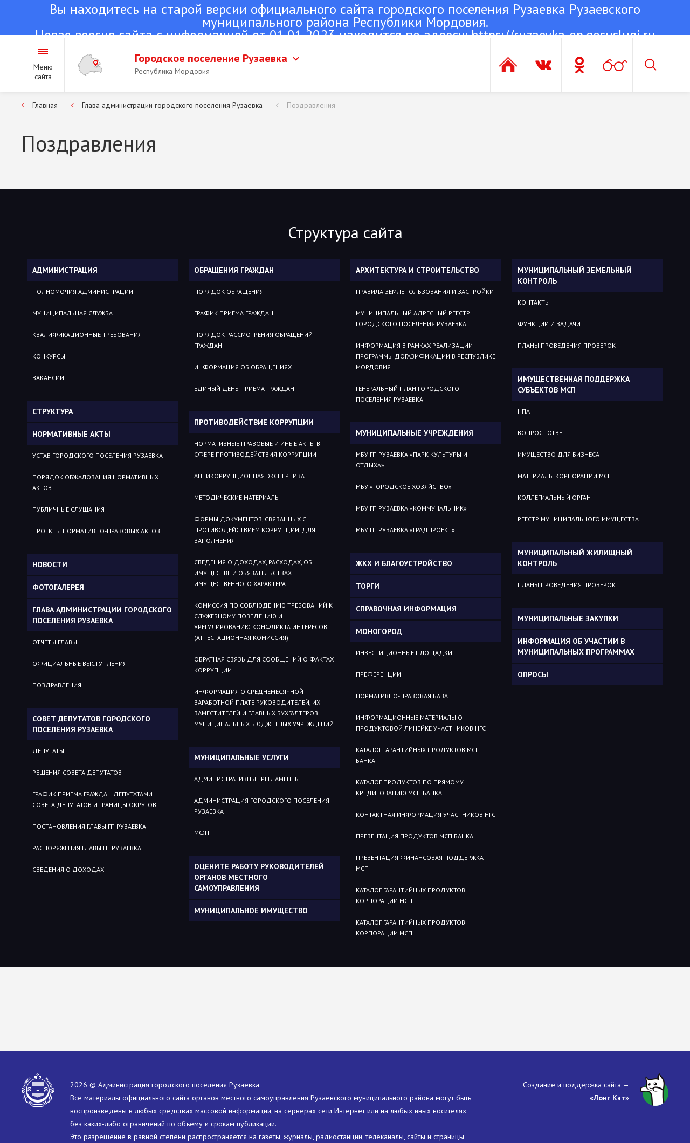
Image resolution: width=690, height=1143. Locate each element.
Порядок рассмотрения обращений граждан (253, 339)
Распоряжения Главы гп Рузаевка (86, 848)
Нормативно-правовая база (402, 696)
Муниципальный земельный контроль (575, 275)
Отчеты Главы (54, 642)
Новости (49, 564)
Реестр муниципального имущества (578, 519)
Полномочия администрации (82, 291)
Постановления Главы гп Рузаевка (89, 826)
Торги (368, 586)
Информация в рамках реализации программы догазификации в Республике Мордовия (425, 356)
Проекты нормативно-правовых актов (96, 531)
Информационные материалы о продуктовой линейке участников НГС (421, 722)
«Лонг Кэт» (609, 1098)
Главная (45, 105)
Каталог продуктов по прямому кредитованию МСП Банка (410, 787)
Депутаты (48, 751)
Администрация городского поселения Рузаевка (261, 805)
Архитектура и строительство (417, 270)
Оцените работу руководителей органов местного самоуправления (259, 877)
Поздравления (311, 105)
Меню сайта (43, 71)
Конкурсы (48, 356)
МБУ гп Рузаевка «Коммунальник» (411, 508)
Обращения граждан (234, 270)
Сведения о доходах (68, 869)
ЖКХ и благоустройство (404, 563)
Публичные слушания (68, 509)
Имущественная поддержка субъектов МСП (574, 384)
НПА (524, 411)
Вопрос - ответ (542, 433)
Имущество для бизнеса (558, 454)
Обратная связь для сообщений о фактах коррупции (264, 664)
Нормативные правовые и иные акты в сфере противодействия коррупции (257, 448)
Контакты (534, 302)
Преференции (378, 674)
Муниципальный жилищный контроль (575, 558)
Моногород (379, 631)
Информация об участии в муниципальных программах (576, 646)
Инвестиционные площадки (404, 653)
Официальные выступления (79, 663)
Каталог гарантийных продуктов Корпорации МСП (410, 895)
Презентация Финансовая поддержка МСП (420, 862)
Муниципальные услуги (241, 757)
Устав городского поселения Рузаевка (97, 455)
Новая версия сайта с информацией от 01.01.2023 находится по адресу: (345, 23)
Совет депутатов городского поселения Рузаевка (91, 724)
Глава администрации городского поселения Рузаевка (172, 105)
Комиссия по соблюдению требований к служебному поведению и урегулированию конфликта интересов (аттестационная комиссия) (263, 621)
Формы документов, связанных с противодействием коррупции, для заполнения (254, 530)
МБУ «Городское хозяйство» (404, 487)
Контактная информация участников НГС (425, 814)
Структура (52, 411)
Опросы (533, 674)
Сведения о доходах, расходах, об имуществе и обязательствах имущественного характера (253, 573)
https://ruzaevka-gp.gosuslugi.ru (563, 35)
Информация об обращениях (243, 367)
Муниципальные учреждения (414, 433)
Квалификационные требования (87, 334)
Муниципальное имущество (251, 910)
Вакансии (48, 378)
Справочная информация (406, 609)
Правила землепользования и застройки (425, 291)
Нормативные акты (71, 434)
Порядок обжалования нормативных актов (95, 482)
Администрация (65, 270)
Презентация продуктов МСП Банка (414, 836)
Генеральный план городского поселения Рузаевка (407, 393)
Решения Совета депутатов (77, 772)
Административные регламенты (247, 779)
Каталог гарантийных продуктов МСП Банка (418, 755)
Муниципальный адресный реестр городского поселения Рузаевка (413, 318)
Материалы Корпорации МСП (565, 476)
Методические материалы (237, 497)
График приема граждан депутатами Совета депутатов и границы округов (94, 799)
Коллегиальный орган (554, 497)
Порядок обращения (229, 291)
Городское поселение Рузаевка (217, 58)
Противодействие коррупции (254, 422)
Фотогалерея (58, 587)
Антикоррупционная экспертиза (249, 476)
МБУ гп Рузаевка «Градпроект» (405, 530)
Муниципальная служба (72, 313)
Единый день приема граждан (244, 388)
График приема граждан (233, 313)
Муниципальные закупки (568, 618)
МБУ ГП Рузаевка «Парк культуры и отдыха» (411, 459)
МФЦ (202, 833)
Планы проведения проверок (567, 345)
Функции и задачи (549, 324)
